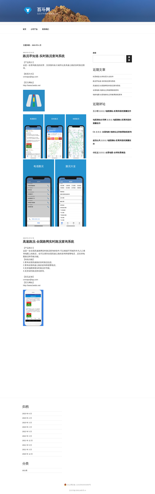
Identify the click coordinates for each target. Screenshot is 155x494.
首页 (24, 26)
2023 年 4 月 (27, 415)
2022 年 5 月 (27, 429)
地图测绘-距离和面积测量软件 (118, 108)
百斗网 (43, 9)
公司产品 (34, 26)
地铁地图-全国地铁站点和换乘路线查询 (107, 92)
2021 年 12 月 (27, 438)
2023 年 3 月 (27, 420)
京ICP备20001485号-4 (77, 487)
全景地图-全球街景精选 (115, 150)
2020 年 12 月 (27, 451)
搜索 (94, 50)
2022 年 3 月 (27, 433)
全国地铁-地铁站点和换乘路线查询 (106, 87)
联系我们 (45, 26)
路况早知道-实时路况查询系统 (44, 53)
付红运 (96, 150)
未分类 (24, 468)
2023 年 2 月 (27, 424)
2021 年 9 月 (27, 442)
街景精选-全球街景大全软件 (103, 74)
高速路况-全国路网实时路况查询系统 (48, 239)
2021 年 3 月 (27, 447)
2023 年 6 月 (27, 411)
